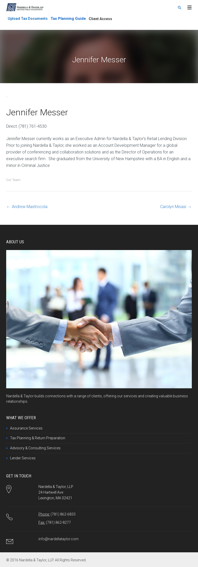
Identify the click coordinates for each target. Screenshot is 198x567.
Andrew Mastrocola (29, 206)
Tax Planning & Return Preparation (37, 438)
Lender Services (23, 458)
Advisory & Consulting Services (35, 448)
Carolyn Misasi (173, 206)
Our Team (13, 180)
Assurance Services (26, 428)
